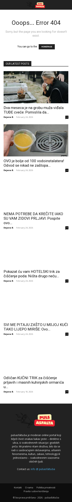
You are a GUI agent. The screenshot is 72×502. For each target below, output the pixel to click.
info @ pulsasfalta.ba (43, 469)
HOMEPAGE (46, 47)
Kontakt (18, 487)
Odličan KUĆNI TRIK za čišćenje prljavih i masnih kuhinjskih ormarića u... (34, 382)
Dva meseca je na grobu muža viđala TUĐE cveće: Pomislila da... (34, 110)
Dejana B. (9, 117)
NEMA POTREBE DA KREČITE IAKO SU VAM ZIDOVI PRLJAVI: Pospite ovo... (33, 218)
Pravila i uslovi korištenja (36, 491)
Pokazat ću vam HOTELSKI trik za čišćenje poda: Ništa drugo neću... (32, 273)
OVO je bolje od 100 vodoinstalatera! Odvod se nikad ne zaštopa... (34, 163)
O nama (29, 487)
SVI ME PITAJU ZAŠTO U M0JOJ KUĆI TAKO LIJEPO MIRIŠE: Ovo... (36, 327)
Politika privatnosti (46, 487)
